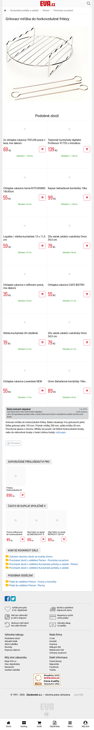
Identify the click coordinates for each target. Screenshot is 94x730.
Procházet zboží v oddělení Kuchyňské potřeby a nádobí (39, 567)
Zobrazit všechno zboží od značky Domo (30, 556)
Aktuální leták (11, 641)
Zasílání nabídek (12, 670)
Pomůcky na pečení (63, 10)
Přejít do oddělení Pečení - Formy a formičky (32, 581)
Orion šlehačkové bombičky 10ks (66, 381)
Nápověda (54, 664)
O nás (52, 638)
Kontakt (53, 641)
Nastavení (9, 667)
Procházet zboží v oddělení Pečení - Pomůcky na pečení (39, 560)
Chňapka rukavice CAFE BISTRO (66, 284)
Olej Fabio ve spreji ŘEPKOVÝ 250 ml (56, 533)
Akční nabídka (11, 644)
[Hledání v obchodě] (88, 3)
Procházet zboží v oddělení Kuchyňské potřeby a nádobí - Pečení (43, 564)
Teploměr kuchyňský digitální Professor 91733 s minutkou (64, 141)
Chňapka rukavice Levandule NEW (22, 381)
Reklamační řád (56, 650)
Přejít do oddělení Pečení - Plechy (27, 585)
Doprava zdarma (12, 650)
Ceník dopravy (81, 412)
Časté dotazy (55, 661)
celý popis (61, 432)
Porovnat (13, 443)
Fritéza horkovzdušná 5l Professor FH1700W (14, 491)
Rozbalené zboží (12, 638)
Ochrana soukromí (57, 653)
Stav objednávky (12, 664)
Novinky (8, 647)
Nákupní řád (55, 647)
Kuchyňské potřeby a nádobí (24, 10)
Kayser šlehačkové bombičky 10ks (67, 188)
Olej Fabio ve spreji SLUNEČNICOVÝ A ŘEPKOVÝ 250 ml (36, 534)
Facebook (53, 667)
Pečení (46, 10)
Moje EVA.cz (10, 661)
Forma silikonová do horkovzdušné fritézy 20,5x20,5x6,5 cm (14, 535)
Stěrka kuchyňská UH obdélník (20, 333)
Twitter (52, 670)
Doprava (53, 644)
